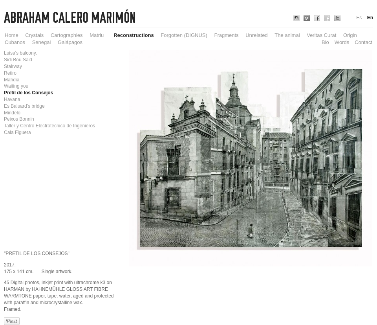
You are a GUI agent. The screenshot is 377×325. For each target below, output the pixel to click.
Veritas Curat (321, 35)
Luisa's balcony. (20, 53)
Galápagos (70, 42)
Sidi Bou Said (18, 59)
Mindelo (12, 113)
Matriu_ (98, 35)
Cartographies (67, 35)
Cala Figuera (17, 132)
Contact (363, 42)
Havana (12, 99)
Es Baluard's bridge (24, 106)
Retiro (10, 73)
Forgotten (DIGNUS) (184, 35)
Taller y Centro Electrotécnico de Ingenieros (49, 126)
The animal (287, 35)
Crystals (34, 35)
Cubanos (15, 42)
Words (342, 42)
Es (359, 17)
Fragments (226, 35)
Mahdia (11, 80)
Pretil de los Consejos (28, 92)
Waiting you (16, 86)
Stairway (13, 66)
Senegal (41, 42)
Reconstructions (133, 35)
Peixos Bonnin (19, 119)
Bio (325, 42)
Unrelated (256, 35)
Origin (350, 35)
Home (11, 35)
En (370, 17)
